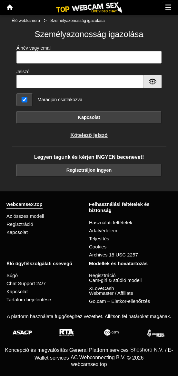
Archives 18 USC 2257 (113, 254)
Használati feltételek (110, 222)
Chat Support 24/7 (26, 283)
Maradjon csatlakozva (59, 99)
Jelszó (23, 71)
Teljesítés (99, 238)
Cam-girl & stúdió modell (115, 280)
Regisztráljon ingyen (89, 170)
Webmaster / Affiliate (111, 293)
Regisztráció (19, 224)
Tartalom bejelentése (28, 299)
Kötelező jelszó (89, 135)
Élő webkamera (26, 20)
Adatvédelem (103, 230)
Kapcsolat (89, 117)
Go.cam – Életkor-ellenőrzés (119, 301)
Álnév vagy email (89, 54)
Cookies (97, 246)
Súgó (12, 275)
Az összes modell (25, 216)
